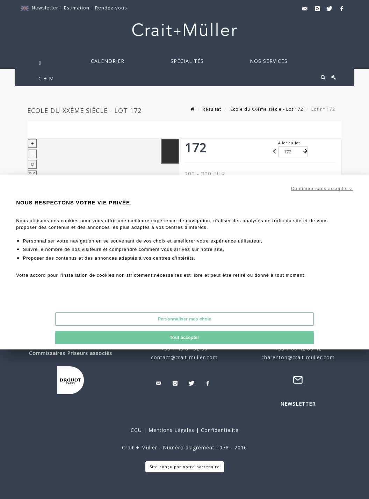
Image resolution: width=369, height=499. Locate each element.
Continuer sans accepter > (322, 188)
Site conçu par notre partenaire (185, 466)
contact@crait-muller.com (184, 357)
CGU (136, 430)
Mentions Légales (171, 430)
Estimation (77, 8)
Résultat (212, 109)
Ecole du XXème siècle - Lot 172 (266, 109)
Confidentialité (219, 430)
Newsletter (45, 8)
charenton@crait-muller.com (298, 357)
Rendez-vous (111, 8)
